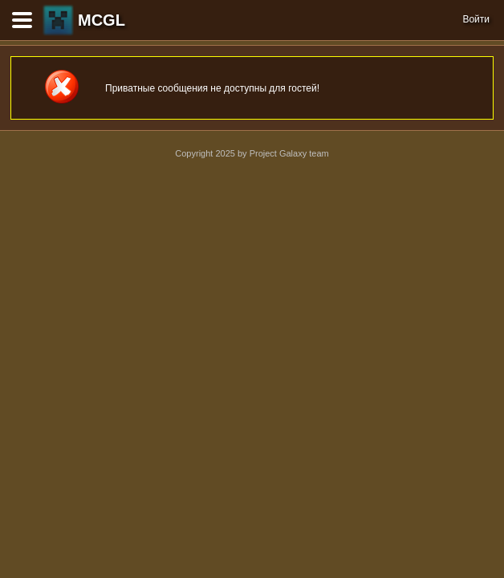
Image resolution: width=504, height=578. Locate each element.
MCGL (101, 20)
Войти (476, 19)
